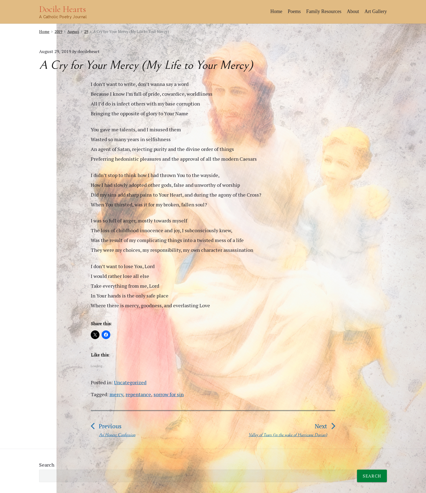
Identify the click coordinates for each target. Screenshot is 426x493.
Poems (294, 11)
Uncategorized (130, 382)
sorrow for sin (169, 394)
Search (46, 464)
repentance (138, 394)
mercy (116, 394)
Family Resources (323, 11)
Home (276, 11)
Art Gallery (376, 11)
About (353, 11)
